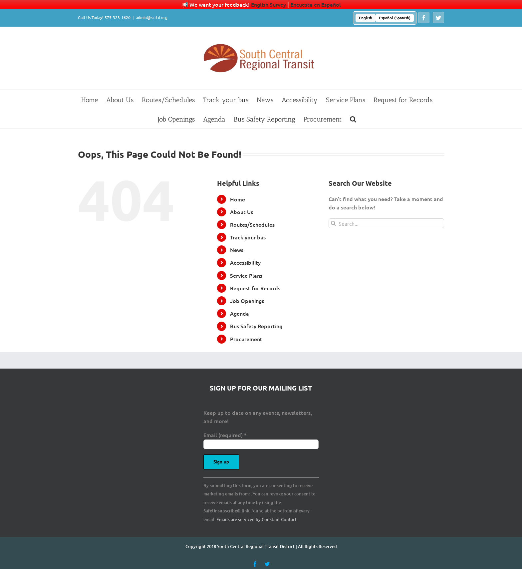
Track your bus (248, 237)
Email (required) (225, 434)
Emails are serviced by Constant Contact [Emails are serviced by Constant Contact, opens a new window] (256, 519)
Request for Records (255, 288)
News (236, 249)
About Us (241, 211)
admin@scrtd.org (151, 17)
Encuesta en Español (315, 4)
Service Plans (246, 275)
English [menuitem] (365, 18)
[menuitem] (366, 18)
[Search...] (386, 223)
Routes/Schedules (252, 224)
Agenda (239, 313)
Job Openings (247, 300)
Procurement (246, 339)
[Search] (333, 223)
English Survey (268, 4)
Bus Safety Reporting (256, 326)
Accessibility (245, 262)
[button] (353, 119)
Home (237, 199)
